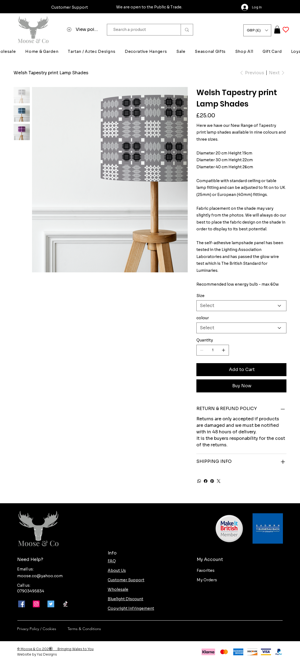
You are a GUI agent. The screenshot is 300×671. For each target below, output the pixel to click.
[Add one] (223, 350)
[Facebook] (205, 481)
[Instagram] (36, 604)
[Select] (241, 305)
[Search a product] (141, 29)
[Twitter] (218, 481)
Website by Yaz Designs (37, 654)
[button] (257, 30)
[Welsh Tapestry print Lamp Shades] (51, 72)
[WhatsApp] (199, 481)
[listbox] (257, 30)
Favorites (206, 570)
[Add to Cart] (241, 369)
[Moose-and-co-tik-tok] (65, 604)
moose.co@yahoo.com (40, 575)
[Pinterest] (212, 481)
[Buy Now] (241, 385)
